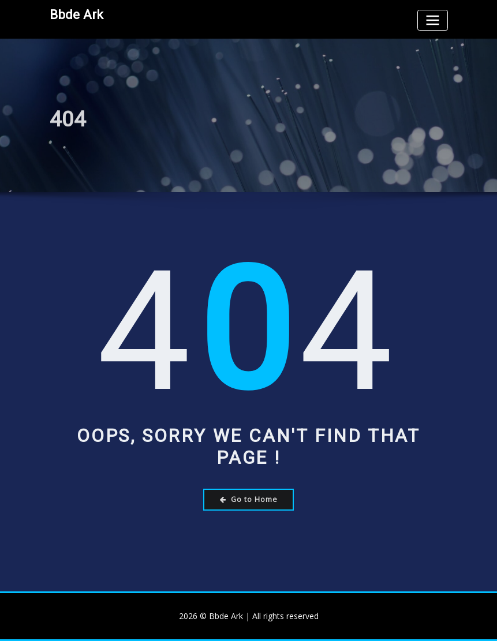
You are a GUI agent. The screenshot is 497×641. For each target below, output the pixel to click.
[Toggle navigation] (432, 20)
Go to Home (249, 499)
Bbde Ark (76, 14)
